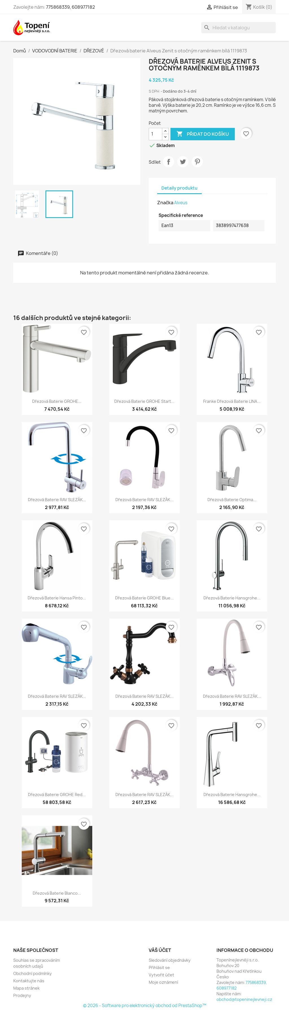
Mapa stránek (26, 988)
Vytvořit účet (161, 975)
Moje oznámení (163, 982)
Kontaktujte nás (28, 980)
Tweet (183, 161)
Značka (165, 202)
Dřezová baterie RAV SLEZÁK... (57, 499)
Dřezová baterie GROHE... (57, 401)
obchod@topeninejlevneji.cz (244, 999)
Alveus (180, 203)
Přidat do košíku (202, 134)
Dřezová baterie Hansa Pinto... (57, 598)
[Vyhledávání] (238, 27)
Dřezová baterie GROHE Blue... (144, 598)
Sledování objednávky (170, 960)
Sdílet (168, 161)
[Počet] (155, 134)
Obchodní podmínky (32, 973)
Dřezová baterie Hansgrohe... (231, 598)
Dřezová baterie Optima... (232, 499)
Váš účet (160, 950)
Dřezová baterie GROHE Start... (144, 401)
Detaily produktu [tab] (179, 188)
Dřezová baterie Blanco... (57, 893)
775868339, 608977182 (70, 7)
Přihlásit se (159, 967)
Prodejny (22, 995)
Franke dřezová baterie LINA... (231, 401)
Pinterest (197, 161)
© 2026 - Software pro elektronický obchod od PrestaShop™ (144, 1005)
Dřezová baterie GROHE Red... (57, 794)
